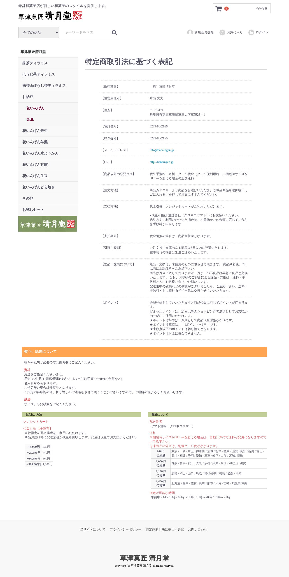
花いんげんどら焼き (38, 187)
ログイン (258, 32)
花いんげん (35, 108)
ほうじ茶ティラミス (38, 74)
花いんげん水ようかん (40, 153)
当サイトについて (92, 529)
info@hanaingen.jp (161, 150)
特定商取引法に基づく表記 (165, 529)
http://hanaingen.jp (161, 162)
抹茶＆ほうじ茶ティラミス (44, 86)
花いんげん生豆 (35, 176)
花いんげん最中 (35, 131)
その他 (27, 198)
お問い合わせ (197, 529)
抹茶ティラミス (35, 63)
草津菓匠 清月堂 (144, 558)
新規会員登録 (200, 32)
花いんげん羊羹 (35, 142)
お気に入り (231, 32)
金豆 (30, 119)
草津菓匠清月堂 (33, 52)
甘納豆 (27, 97)
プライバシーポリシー (125, 529)
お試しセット (33, 210)
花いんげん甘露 (35, 164)
